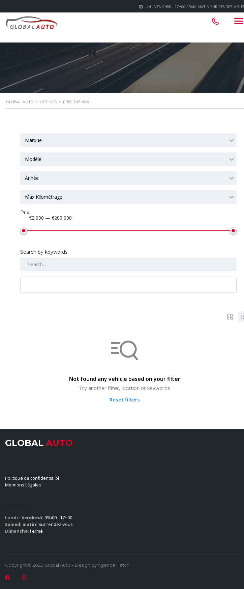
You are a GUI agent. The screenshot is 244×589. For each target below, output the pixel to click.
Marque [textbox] (33, 140)
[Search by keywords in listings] (128, 263)
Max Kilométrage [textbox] (43, 197)
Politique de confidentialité (32, 477)
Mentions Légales (23, 483)
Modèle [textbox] (33, 159)
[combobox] (128, 140)
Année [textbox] (32, 178)
